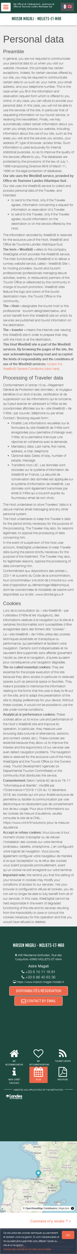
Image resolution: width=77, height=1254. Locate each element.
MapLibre (64, 1208)
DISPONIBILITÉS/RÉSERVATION (38, 991)
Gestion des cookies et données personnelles (27, 1249)
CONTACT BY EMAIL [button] (38, 1001)
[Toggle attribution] (72, 1208)
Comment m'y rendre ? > (50, 1221)
